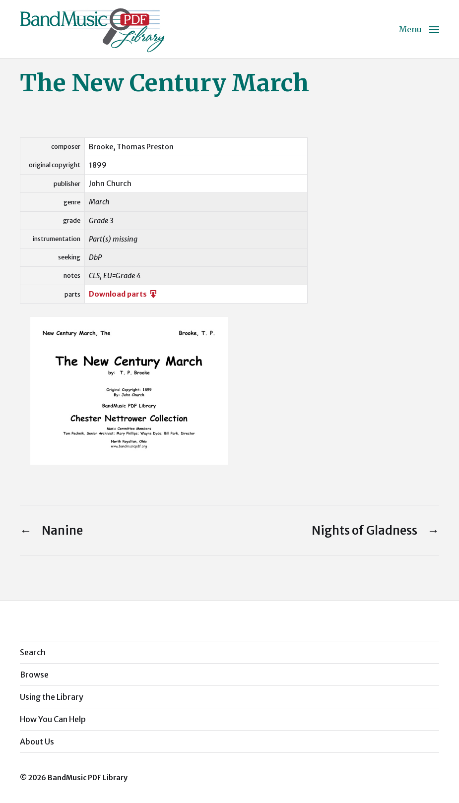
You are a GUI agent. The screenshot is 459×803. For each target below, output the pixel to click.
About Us (37, 741)
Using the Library (51, 697)
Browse (34, 674)
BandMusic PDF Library (88, 777)
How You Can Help (53, 719)
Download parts (123, 294)
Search (33, 652)
